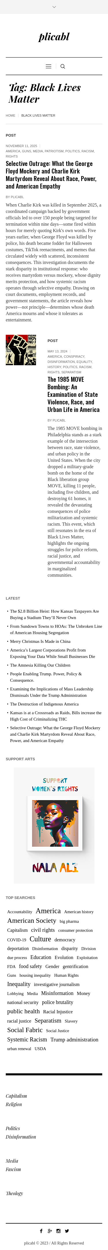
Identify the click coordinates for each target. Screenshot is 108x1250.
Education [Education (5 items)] (41, 957)
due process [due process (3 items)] (17, 957)
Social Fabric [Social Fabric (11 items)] (25, 1030)
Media (38, 151)
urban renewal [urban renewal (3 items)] (19, 1048)
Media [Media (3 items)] (32, 993)
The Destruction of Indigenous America (44, 704)
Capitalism (16, 1096)
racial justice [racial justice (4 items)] (19, 1021)
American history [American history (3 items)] (79, 911)
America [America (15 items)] (48, 911)
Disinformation (61, 361)
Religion (14, 1104)
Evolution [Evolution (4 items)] (64, 957)
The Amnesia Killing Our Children (40, 665)
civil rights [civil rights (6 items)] (43, 930)
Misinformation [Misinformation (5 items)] (57, 993)
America (13, 151)
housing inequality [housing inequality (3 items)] (35, 975)
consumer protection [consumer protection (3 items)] (75, 930)
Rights (12, 156)
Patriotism (54, 151)
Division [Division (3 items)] (88, 948)
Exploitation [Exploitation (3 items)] (87, 957)
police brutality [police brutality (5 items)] (57, 1002)
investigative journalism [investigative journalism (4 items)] (56, 984)
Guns (26, 151)
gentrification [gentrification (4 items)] (75, 966)
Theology (14, 1193)
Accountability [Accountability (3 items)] (19, 911)
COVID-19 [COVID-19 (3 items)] (16, 940)
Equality (84, 361)
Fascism (13, 1169)
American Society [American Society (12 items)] (31, 920)
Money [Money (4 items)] (83, 993)
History (54, 367)
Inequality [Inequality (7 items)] (19, 984)
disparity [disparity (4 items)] (69, 948)
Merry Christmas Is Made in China (40, 641)
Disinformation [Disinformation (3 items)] (45, 948)
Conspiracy (74, 356)
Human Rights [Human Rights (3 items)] (66, 975)
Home (10, 115)
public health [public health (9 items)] (23, 1011)
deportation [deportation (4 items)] (18, 948)
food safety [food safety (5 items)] (30, 966)
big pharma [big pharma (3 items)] (69, 921)
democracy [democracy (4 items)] (64, 940)
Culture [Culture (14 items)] (40, 939)
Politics (72, 151)
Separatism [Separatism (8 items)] (48, 1020)
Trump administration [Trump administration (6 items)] (74, 1039)
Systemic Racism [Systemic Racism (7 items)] (27, 1039)
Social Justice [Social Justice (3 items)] (57, 1030)
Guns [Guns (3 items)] (11, 975)
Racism (88, 151)
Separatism (71, 372)
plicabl (17, 197)
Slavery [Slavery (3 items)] (71, 1021)
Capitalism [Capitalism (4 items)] (17, 930)
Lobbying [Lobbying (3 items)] (15, 993)
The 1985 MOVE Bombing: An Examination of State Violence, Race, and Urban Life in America (74, 394)
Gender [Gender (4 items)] (52, 966)
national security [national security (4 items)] (23, 1002)
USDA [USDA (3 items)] (40, 1048)
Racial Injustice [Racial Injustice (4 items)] (58, 1011)
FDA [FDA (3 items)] (11, 966)
